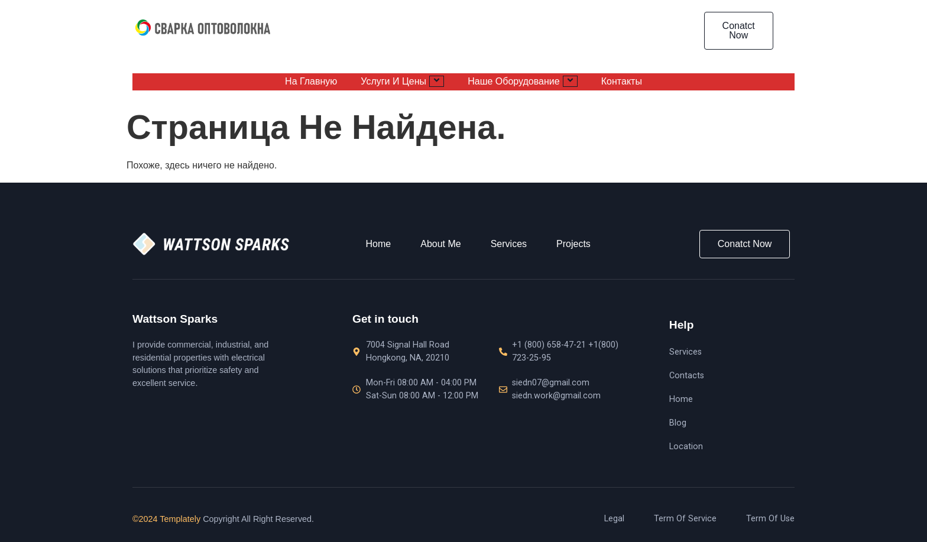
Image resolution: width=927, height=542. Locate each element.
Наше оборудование (523, 81)
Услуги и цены (402, 81)
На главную (311, 81)
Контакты (621, 81)
